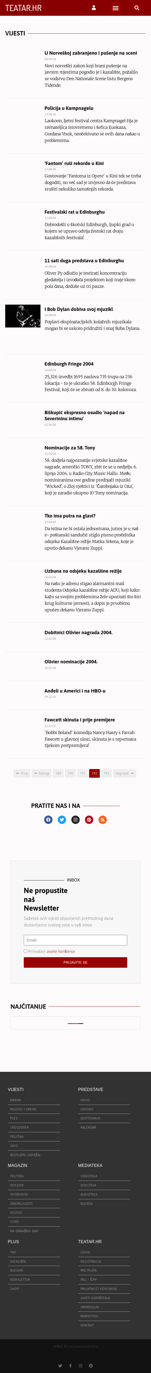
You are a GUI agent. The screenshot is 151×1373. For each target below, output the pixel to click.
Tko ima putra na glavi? (70, 516)
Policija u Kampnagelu (69, 108)
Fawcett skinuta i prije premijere (80, 720)
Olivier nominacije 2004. (71, 661)
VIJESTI (16, 1089)
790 (70, 773)
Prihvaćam (51, 951)
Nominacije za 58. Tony (70, 447)
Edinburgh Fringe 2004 (69, 364)
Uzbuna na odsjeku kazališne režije (83, 571)
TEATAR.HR (23, 7)
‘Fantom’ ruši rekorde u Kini (74, 163)
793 (106, 773)
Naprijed (122, 773)
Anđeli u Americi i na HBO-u (75, 691)
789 (58, 773)
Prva (24, 773)
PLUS (13, 1241)
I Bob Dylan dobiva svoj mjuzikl (79, 309)
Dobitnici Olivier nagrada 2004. (79, 632)
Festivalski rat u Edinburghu (75, 212)
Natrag (44, 773)
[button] (116, 8)
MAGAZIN (17, 1165)
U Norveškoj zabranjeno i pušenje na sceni (91, 53)
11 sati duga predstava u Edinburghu (84, 260)
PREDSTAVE (90, 1089)
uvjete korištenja (61, 951)
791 (82, 773)
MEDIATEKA (90, 1165)
